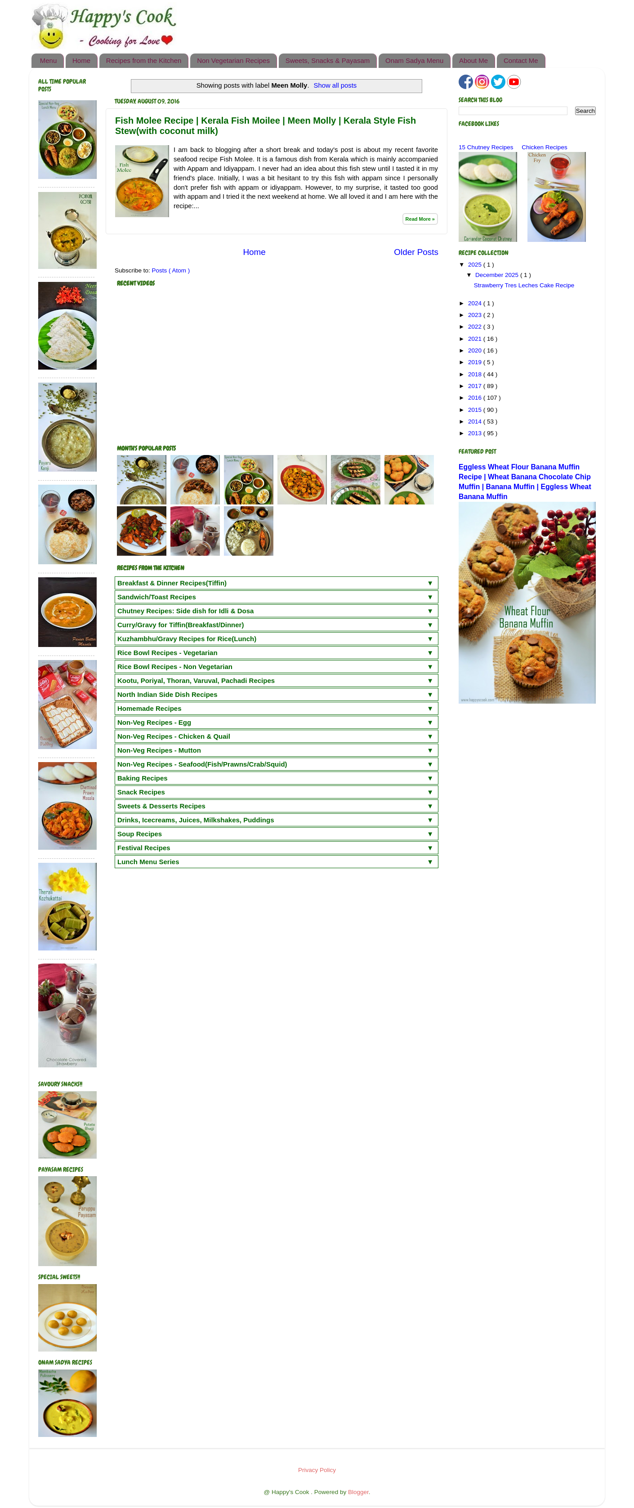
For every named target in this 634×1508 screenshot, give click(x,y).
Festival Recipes (143, 848)
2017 (475, 386)
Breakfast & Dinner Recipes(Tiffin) (172, 583)
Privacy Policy (317, 1470)
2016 (475, 397)
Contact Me (521, 60)
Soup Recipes (139, 834)
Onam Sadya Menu (414, 60)
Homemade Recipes (149, 708)
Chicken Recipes (544, 147)
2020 (475, 350)
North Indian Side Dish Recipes (167, 694)
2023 (475, 315)
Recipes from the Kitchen (144, 60)
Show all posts (335, 85)
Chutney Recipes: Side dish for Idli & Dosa (185, 611)
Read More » (420, 219)
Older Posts (416, 252)
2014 (475, 421)
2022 (475, 326)
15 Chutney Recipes (486, 147)
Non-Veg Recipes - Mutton (159, 750)
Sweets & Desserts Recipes (161, 806)
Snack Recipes (141, 792)
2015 (475, 409)
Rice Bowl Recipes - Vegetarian (167, 652)
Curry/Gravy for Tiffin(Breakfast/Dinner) (180, 625)
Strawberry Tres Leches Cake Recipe (524, 285)
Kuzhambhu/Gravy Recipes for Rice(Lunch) (186, 638)
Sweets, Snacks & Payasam (328, 60)
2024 (475, 303)
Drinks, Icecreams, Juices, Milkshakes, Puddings (195, 820)
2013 (475, 433)
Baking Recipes (142, 778)
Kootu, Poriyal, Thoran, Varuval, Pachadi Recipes (196, 680)
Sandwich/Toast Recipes (156, 597)
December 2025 (497, 275)
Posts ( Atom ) (171, 270)
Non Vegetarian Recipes (233, 60)
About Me (473, 60)
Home (81, 60)
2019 (475, 362)
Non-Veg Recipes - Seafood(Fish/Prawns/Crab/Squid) (202, 764)
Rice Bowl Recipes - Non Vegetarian (174, 666)
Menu (48, 60)
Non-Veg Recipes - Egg (154, 722)
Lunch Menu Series (148, 862)
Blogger (358, 1492)
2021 (475, 338)
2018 (475, 374)
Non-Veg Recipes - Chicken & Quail (173, 736)
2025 (475, 264)
